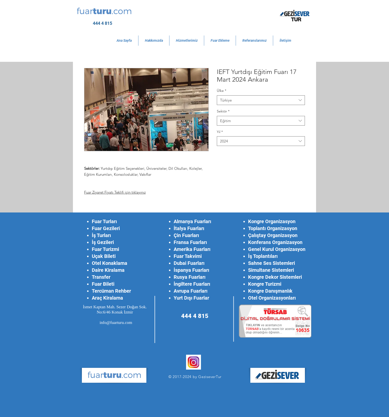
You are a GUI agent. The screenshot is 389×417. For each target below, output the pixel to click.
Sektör (223, 111)
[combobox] (261, 100)
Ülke (221, 90)
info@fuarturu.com (115, 322)
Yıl (220, 132)
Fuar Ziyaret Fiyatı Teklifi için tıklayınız (115, 192)
